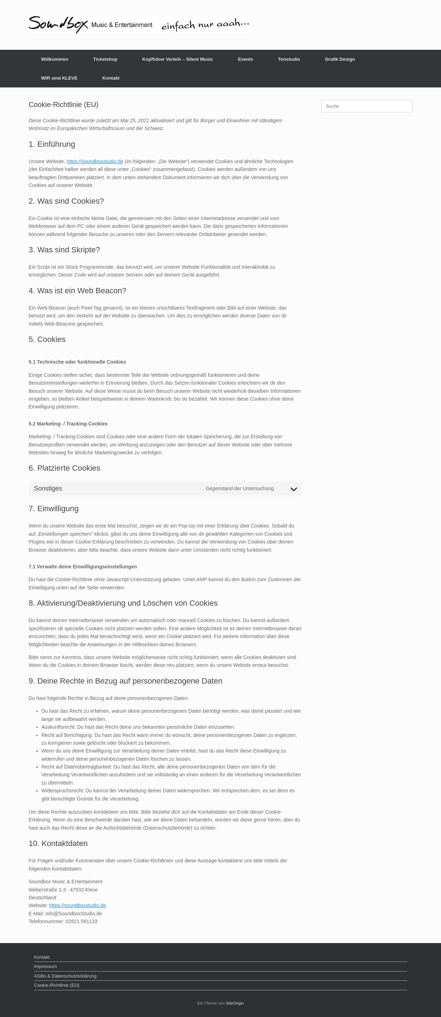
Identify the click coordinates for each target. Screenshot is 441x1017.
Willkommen (54, 59)
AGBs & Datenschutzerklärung (65, 976)
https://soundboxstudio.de (95, 161)
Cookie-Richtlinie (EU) (57, 985)
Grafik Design (340, 59)
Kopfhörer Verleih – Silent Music (177, 59)
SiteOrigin (235, 1003)
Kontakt (110, 78)
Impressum (45, 966)
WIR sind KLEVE (59, 78)
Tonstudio (289, 59)
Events (245, 59)
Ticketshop (105, 59)
